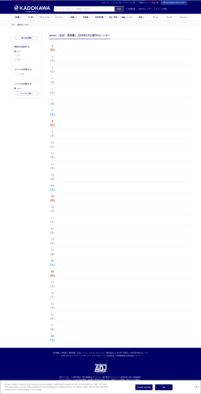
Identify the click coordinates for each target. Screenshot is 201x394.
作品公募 (155, 3)
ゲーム (155, 17)
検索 (119, 9)
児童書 (87, 17)
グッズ (169, 17)
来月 (18, 60)
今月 (18, 56)
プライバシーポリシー (81, 356)
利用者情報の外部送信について (128, 356)
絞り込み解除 (26, 38)
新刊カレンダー (144, 9)
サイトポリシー (98, 356)
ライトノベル (45, 17)
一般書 (73, 17)
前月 (18, 51)
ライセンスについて (96, 353)
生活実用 (114, 17)
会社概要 (56, 353)
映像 (142, 17)
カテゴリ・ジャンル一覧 (111, 3)
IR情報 (63, 353)
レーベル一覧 (130, 3)
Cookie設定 (110, 356)
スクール (183, 17)
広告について (82, 353)
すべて (19, 74)
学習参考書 (100, 17)
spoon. (19, 88)
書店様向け (110, 353)
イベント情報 (160, 9)
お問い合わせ (66, 356)
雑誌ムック (128, 17)
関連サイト (143, 3)
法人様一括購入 (122, 353)
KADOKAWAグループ (139, 353)
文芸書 (18, 17)
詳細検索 (130, 9)
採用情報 (72, 353)
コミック (59, 17)
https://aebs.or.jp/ (90, 382)
